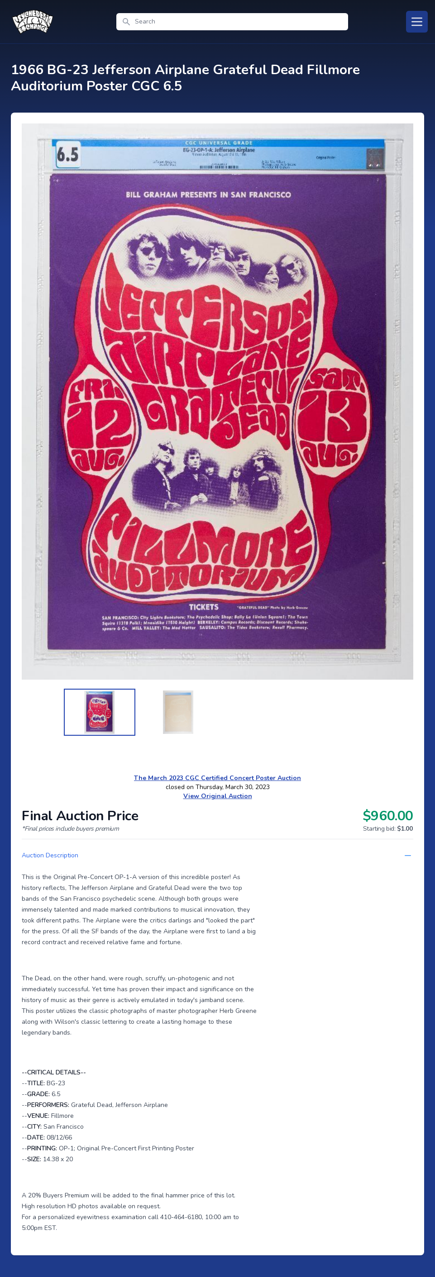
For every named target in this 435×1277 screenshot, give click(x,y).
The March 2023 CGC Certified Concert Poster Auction (217, 778)
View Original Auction (217, 796)
